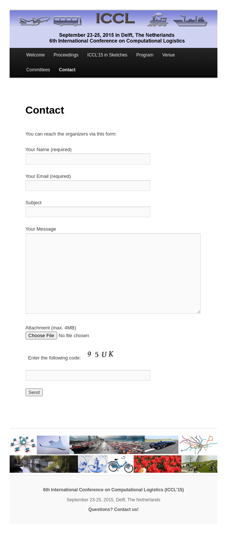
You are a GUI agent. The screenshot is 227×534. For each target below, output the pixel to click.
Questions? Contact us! (113, 509)
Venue (168, 55)
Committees (38, 69)
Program (144, 55)
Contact (67, 69)
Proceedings (66, 55)
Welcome (35, 55)
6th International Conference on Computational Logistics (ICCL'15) (113, 489)
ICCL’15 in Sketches (107, 55)
